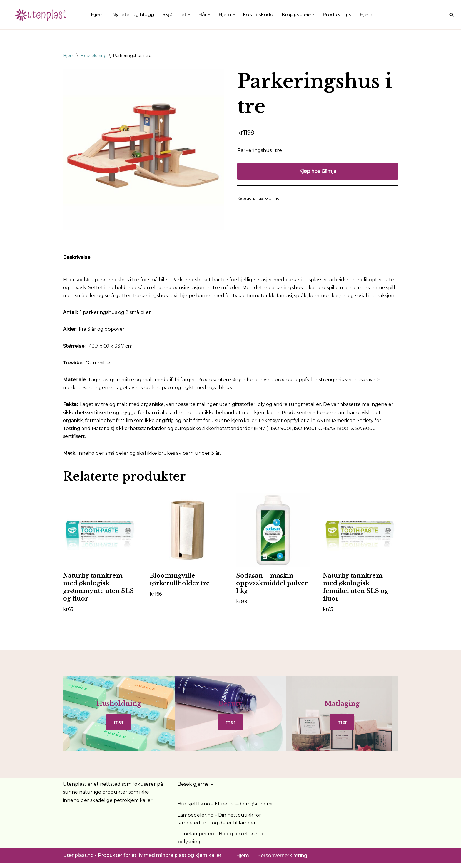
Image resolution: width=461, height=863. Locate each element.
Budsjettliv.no (194, 804)
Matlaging (342, 704)
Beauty (230, 704)
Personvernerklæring (282, 855)
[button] (189, 15)
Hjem (97, 14)
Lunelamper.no (196, 834)
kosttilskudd (258, 14)
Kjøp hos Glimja (317, 171)
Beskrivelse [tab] (76, 257)
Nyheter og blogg (133, 14)
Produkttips (337, 14)
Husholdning (94, 55)
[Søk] (451, 14)
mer (118, 722)
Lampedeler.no (195, 815)
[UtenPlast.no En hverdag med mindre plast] (42, 14)
